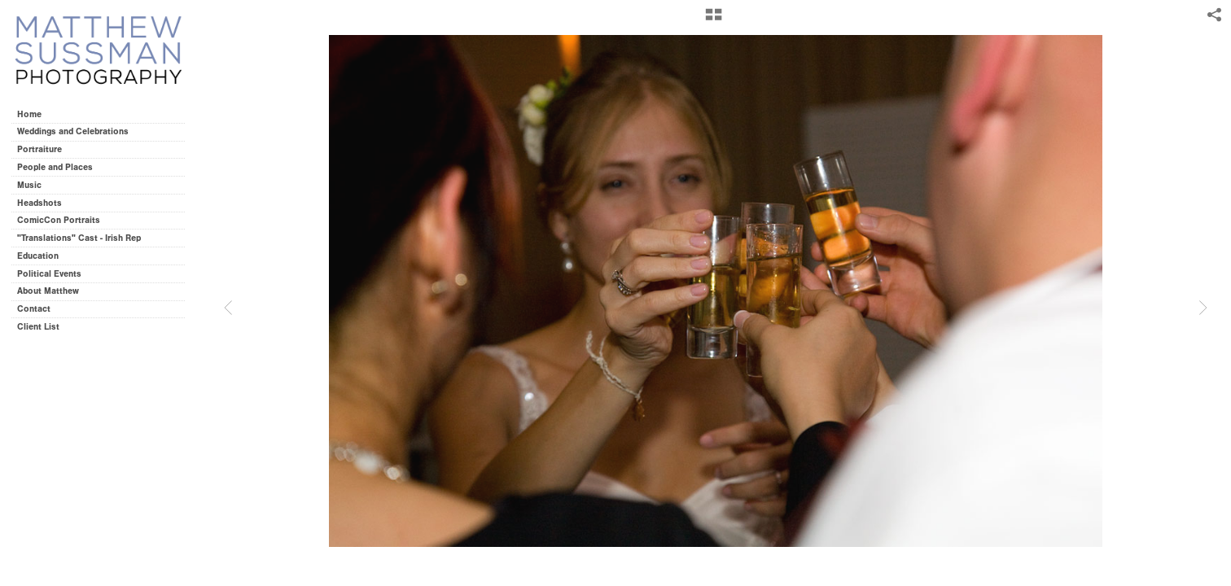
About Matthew (48, 291)
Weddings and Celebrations (78, 131)
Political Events (49, 274)
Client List (38, 326)
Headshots (39, 203)
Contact (33, 309)
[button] (713, 20)
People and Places (55, 167)
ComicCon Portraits (58, 220)
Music (29, 185)
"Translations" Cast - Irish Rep (79, 238)
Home (29, 114)
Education (38, 256)
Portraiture (39, 149)
